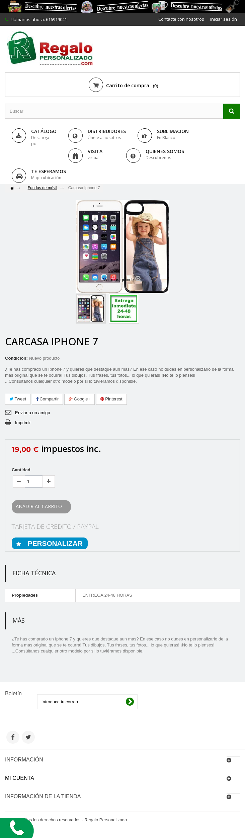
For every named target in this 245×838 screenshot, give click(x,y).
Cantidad (21, 469)
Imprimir (23, 422)
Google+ (79, 398)
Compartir (47, 398)
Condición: (16, 358)
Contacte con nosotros (181, 19)
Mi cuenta (19, 778)
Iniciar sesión (223, 19)
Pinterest (111, 398)
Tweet (17, 398)
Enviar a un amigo (32, 412)
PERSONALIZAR (54, 543)
